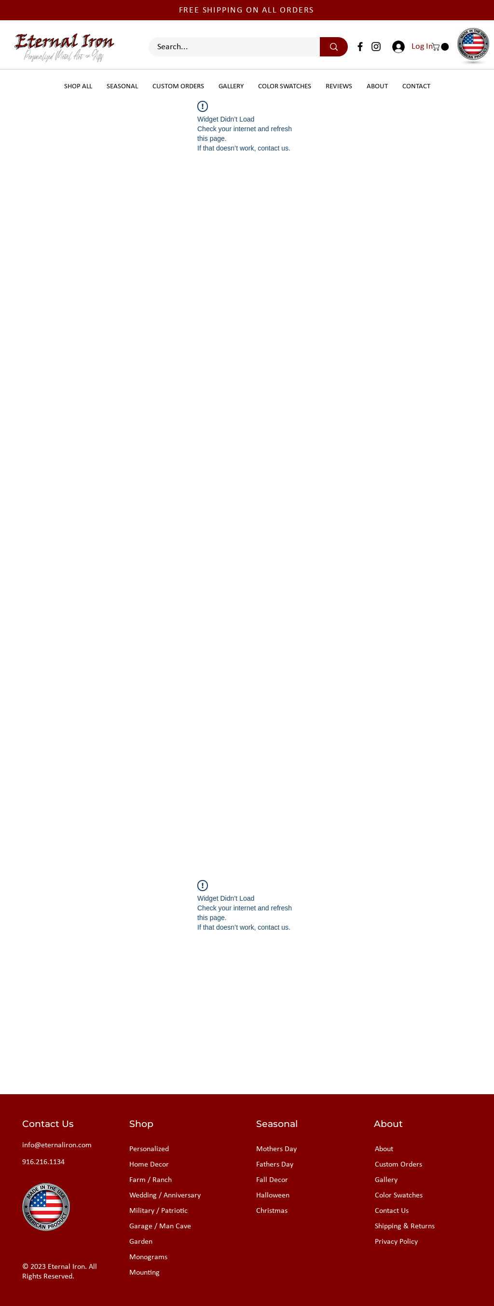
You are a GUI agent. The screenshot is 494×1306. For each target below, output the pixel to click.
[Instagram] (376, 47)
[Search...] (228, 47)
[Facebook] (360, 47)
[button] (441, 47)
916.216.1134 (43, 1162)
